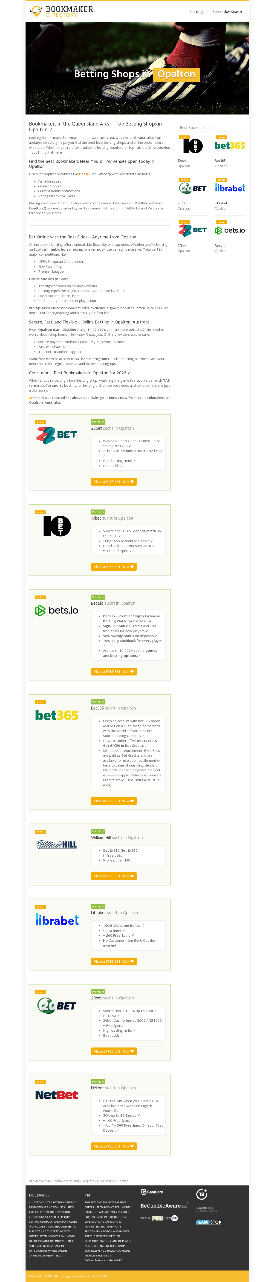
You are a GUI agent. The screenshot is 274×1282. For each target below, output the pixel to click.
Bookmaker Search (227, 11)
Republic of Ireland (66, 1181)
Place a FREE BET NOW (114, 481)
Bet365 (85, 174)
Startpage (197, 11)
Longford (88, 1181)
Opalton (126, 428)
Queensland (106, 1181)
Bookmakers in (39, 1181)
